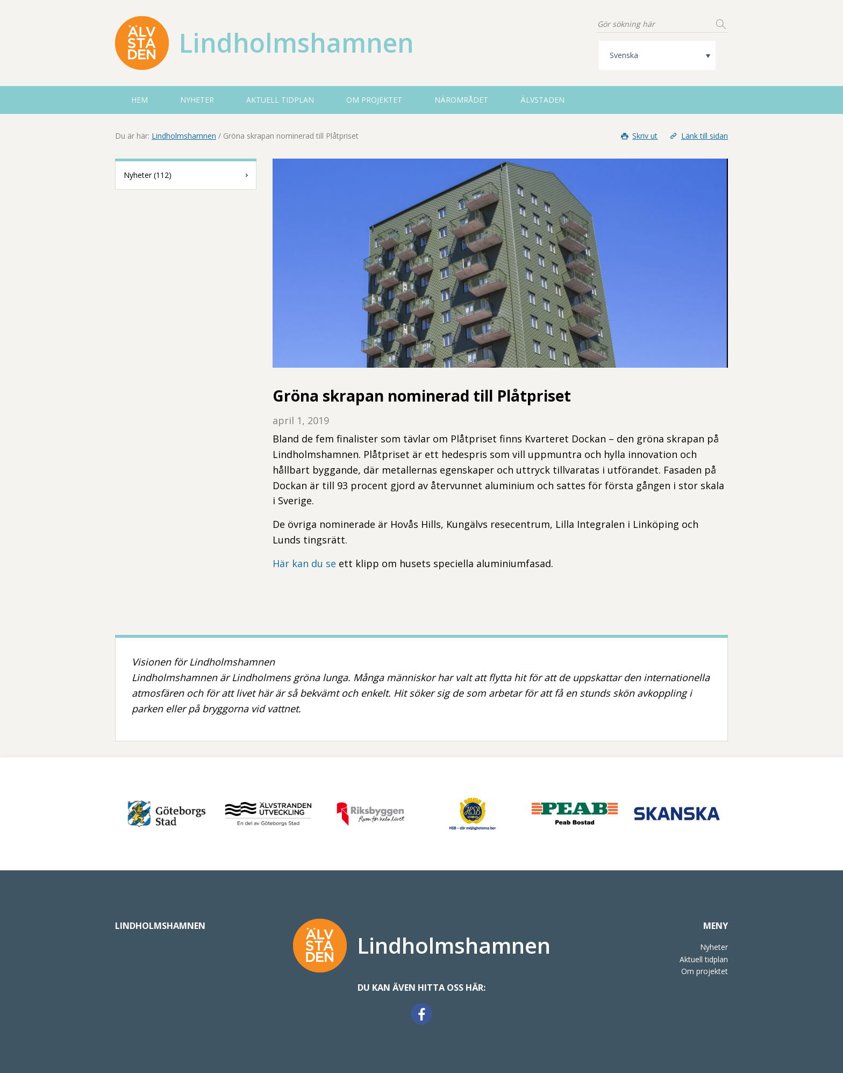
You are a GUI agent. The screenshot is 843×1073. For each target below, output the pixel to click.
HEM (139, 100)
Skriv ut (638, 136)
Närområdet (461, 100)
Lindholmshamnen (184, 136)
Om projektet (374, 100)
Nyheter (197, 100)
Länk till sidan (698, 136)
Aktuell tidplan (280, 100)
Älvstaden (542, 100)
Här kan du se (304, 563)
